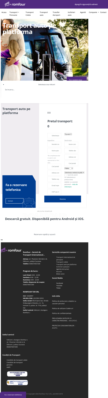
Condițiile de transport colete (17, 360)
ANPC (9, 367)
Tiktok (58, 288)
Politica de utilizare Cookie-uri (62, 308)
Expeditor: (51, 140)
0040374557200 (34, 264)
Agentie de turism (62, 269)
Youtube (59, 286)
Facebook (59, 283)
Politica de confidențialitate (61, 313)
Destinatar (68, 140)
